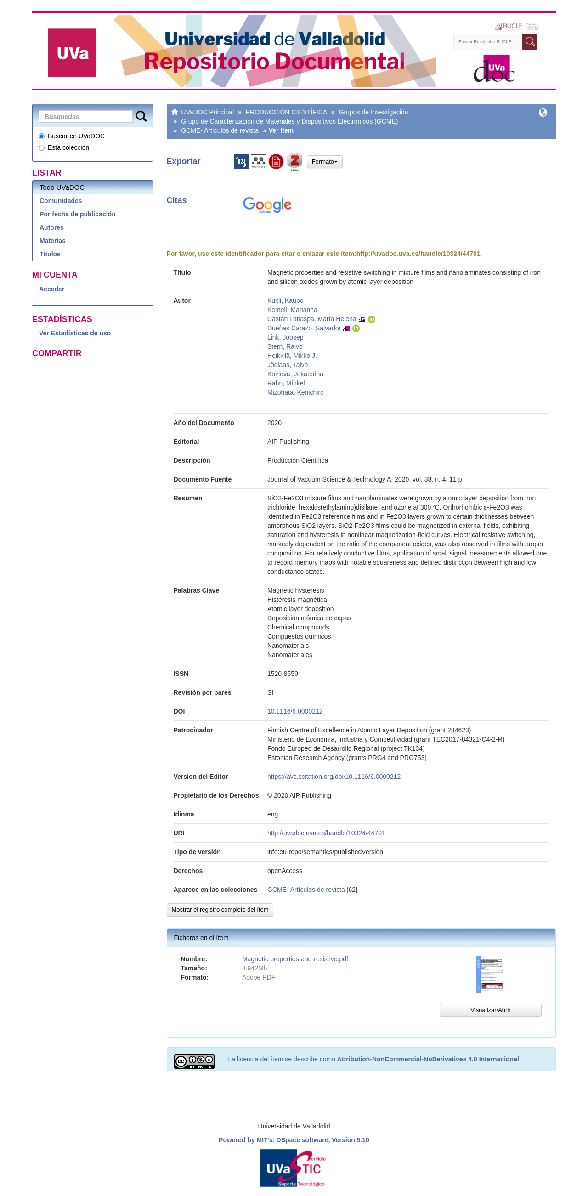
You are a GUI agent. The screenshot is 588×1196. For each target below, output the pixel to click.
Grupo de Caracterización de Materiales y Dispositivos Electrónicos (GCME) (289, 121)
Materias (53, 240)
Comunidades (61, 200)
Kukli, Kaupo (285, 300)
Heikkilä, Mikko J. (292, 355)
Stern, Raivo (285, 346)
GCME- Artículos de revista (220, 130)
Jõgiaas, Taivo (287, 364)
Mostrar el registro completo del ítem (220, 909)
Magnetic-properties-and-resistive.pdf (295, 959)
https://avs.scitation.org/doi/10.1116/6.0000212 (334, 776)
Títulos (50, 254)
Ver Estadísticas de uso (75, 333)
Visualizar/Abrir (490, 1010)
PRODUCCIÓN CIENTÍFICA (286, 112)
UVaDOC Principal (207, 112)
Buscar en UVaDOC (72, 136)
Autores (52, 227)
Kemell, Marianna (292, 309)
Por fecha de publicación (78, 214)
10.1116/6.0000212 (295, 711)
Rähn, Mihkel (286, 383)
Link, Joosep (285, 337)
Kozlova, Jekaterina (295, 374)
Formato (325, 161)
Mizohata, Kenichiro (295, 392)
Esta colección (64, 147)
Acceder (51, 289)
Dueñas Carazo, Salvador (304, 328)
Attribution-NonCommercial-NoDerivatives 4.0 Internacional (428, 1059)
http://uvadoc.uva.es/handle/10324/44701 (418, 253)
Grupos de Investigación (373, 112)
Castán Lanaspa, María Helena (311, 319)
